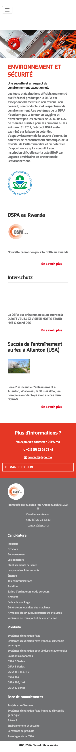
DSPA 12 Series (16, 688)
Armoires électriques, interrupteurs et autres (35, 613)
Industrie (13, 544)
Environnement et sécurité (23, 725)
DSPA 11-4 (13, 677)
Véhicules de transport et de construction (32, 618)
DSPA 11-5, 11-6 (16, 682)
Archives (13, 597)
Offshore (13, 549)
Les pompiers (16, 560)
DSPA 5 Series (16, 661)
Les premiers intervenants (23, 570)
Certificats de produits (21, 731)
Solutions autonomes (20, 656)
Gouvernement (16, 554)
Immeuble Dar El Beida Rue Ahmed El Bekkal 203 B (38, 506)
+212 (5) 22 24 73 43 (39, 450)
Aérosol (12, 720)
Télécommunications (20, 581)
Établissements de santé (22, 565)
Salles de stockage (19, 602)
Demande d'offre (19, 467)
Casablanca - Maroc (38, 514)
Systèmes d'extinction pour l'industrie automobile (37, 651)
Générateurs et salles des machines (29, 607)
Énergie (12, 576)
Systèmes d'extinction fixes (24, 636)
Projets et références (20, 705)
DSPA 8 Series (16, 666)
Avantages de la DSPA (21, 736)
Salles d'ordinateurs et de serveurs (29, 591)
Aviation (13, 586)
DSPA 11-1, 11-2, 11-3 (18, 672)
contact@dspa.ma (40, 457)
